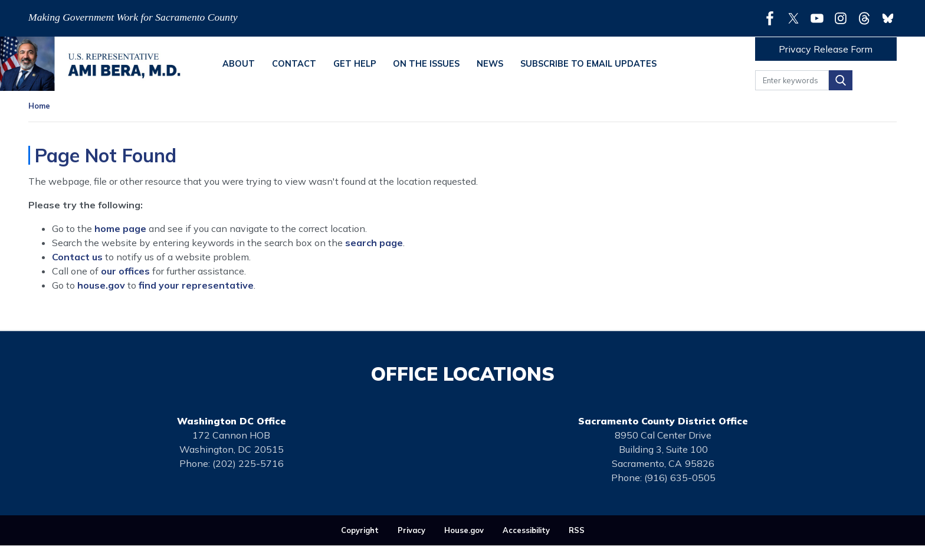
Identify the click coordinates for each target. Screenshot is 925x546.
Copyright (360, 530)
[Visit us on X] (796, 18)
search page (374, 243)
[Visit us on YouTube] (820, 18)
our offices (125, 271)
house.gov (101, 285)
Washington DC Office (231, 421)
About (238, 63)
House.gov (464, 530)
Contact (294, 63)
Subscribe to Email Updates (588, 63)
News (490, 63)
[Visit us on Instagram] (843, 18)
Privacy (411, 530)
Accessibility (526, 530)
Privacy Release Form (825, 49)
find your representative (196, 285)
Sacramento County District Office (663, 421)
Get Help (354, 63)
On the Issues (426, 63)
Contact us (77, 257)
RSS (577, 530)
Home (39, 105)
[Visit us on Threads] (867, 18)
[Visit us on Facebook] (773, 18)
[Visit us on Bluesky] (888, 18)
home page (120, 228)
